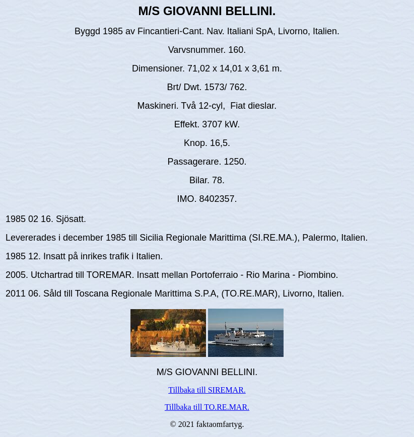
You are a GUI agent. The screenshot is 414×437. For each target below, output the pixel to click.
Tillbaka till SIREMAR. (207, 390)
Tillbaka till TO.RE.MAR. (207, 407)
